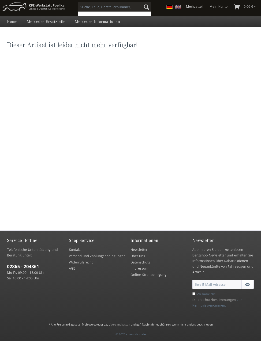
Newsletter (139, 249)
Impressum (139, 268)
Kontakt (75, 249)
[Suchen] (146, 7)
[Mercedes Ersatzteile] (46, 21)
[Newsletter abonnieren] (247, 284)
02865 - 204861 (23, 266)
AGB (72, 268)
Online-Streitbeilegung (148, 274)
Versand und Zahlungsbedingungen (97, 256)
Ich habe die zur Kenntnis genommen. (217, 300)
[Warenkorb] (245, 7)
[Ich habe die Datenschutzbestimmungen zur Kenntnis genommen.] (193, 293)
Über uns (137, 256)
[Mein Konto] (218, 7)
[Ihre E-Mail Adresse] (217, 284)
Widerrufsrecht (81, 262)
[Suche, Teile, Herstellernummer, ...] (114, 7)
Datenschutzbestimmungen (214, 299)
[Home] (12, 21)
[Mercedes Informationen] (97, 21)
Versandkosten (120, 324)
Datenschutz (140, 262)
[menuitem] (114, 9)
